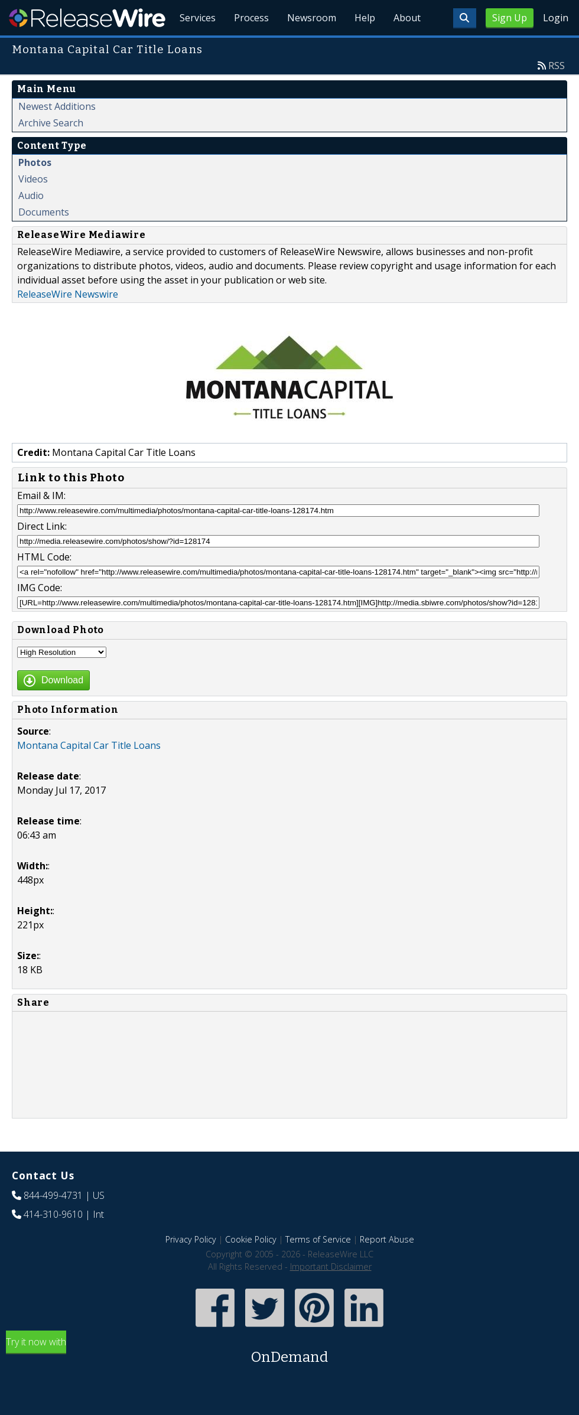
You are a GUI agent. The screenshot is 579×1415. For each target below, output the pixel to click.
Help (363, 47)
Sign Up (509, 17)
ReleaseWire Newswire (67, 321)
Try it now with (289, 1378)
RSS (556, 92)
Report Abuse (387, 1266)
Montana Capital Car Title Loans (89, 772)
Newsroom (309, 47)
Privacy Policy (190, 1266)
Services (195, 47)
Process (249, 47)
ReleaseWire (87, 18)
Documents (43, 239)
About (406, 47)
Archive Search (50, 150)
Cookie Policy (251, 1266)
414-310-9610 (53, 1241)
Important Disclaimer (331, 1293)
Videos (33, 206)
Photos (34, 189)
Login (555, 17)
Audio (31, 222)
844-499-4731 (53, 1222)
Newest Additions (57, 133)
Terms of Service (318, 1266)
